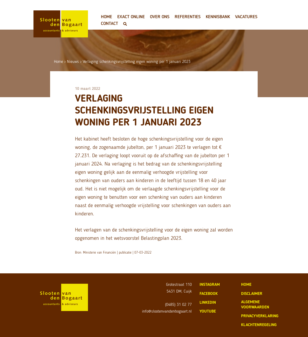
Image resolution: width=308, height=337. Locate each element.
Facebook (209, 293)
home (246, 284)
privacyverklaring (259, 315)
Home (106, 16)
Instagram (210, 284)
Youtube (208, 311)
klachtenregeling (259, 324)
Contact (109, 23)
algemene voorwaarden (255, 304)
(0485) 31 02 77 (178, 304)
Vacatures (246, 16)
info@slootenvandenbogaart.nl (167, 311)
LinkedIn (208, 302)
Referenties (188, 16)
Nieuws (73, 61)
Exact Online (131, 16)
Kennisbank (218, 16)
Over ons (159, 16)
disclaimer (251, 293)
